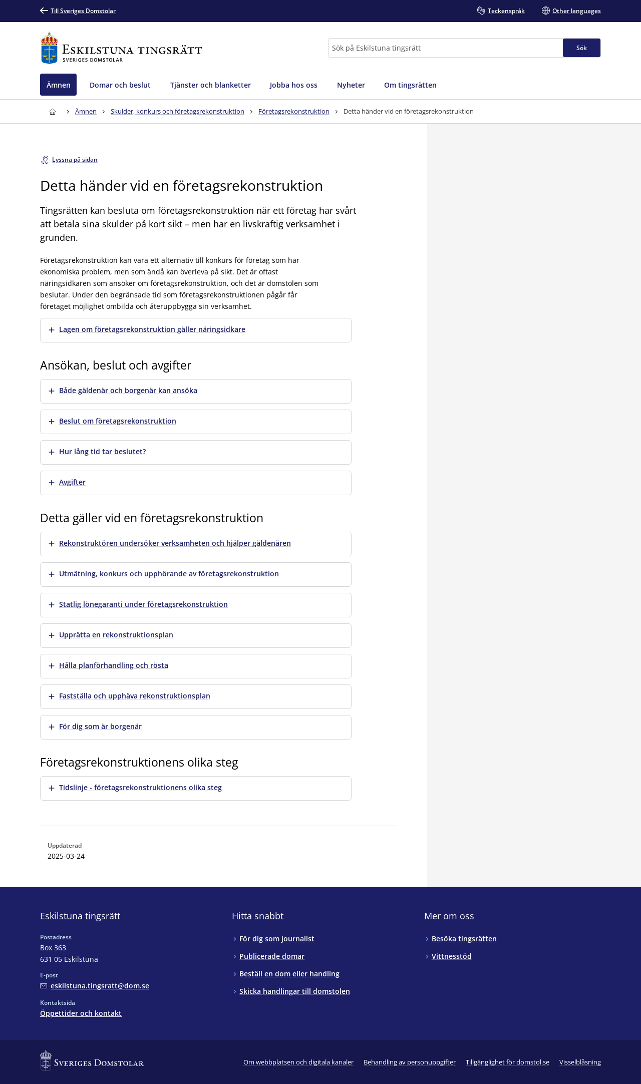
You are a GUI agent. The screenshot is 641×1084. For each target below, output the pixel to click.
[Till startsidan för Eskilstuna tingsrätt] (121, 48)
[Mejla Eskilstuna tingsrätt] (94, 985)
